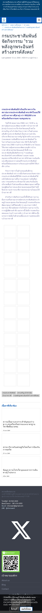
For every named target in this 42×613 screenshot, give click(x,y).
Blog (4, 584)
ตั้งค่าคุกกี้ (14, 609)
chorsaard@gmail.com (15, 506)
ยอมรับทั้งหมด (26, 609)
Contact (5, 589)
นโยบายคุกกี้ (16, 604)
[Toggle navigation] (39, 20)
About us (6, 580)
